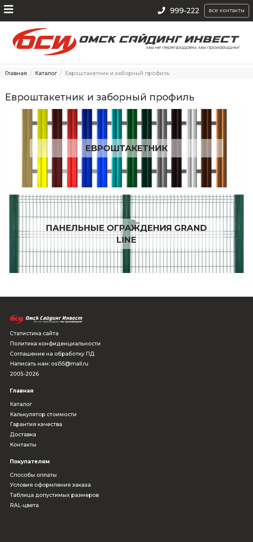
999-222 (184, 10)
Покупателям (30, 461)
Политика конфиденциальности (55, 343)
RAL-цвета (24, 505)
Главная (16, 73)
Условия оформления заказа (50, 485)
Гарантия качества (36, 424)
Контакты (23, 445)
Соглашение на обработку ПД (52, 354)
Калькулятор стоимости (43, 414)
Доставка (23, 434)
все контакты (227, 10)
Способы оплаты (33, 475)
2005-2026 (24, 374)
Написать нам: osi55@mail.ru (49, 364)
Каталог (46, 73)
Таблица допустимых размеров (54, 495)
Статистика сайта (34, 333)
